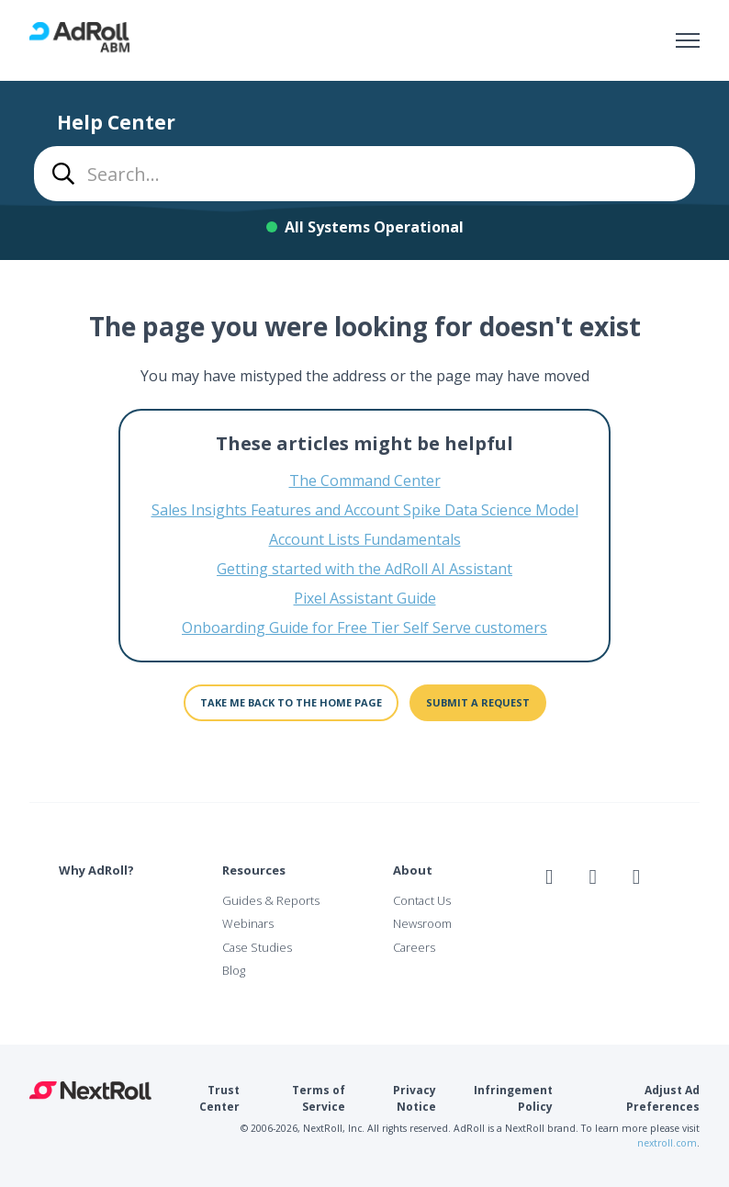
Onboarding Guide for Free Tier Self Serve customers (364, 627)
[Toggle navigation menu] (687, 40)
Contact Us (422, 900)
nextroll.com (667, 1142)
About (412, 870)
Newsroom (422, 923)
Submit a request (478, 702)
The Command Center (365, 480)
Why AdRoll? (96, 870)
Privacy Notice (414, 1098)
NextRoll (90, 1090)
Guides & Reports (271, 900)
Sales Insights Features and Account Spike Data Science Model (364, 510)
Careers (414, 947)
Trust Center (219, 1098)
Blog (233, 970)
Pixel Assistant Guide (365, 598)
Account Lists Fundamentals (365, 539)
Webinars (248, 923)
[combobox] (364, 173)
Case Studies (257, 947)
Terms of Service (318, 1098)
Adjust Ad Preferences (663, 1098)
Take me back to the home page (291, 702)
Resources (254, 870)
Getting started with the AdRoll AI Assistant (364, 569)
